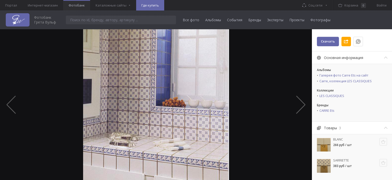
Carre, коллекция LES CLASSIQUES (345, 81)
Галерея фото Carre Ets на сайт (343, 75)
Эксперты (275, 20)
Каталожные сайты (111, 5)
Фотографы (320, 20)
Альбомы (213, 20)
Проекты (296, 20)
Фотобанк (77, 5)
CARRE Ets (326, 110)
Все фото (191, 20)
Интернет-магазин (43, 5)
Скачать (328, 41)
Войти (381, 5)
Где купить (150, 5)
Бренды (254, 20)
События (234, 20)
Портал (11, 5)
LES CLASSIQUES (331, 96)
